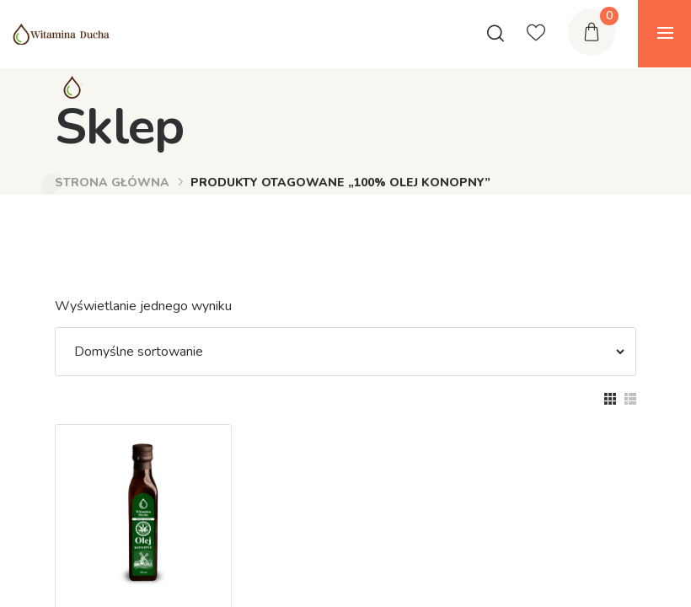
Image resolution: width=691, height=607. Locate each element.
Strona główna (112, 183)
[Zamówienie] (341, 351)
